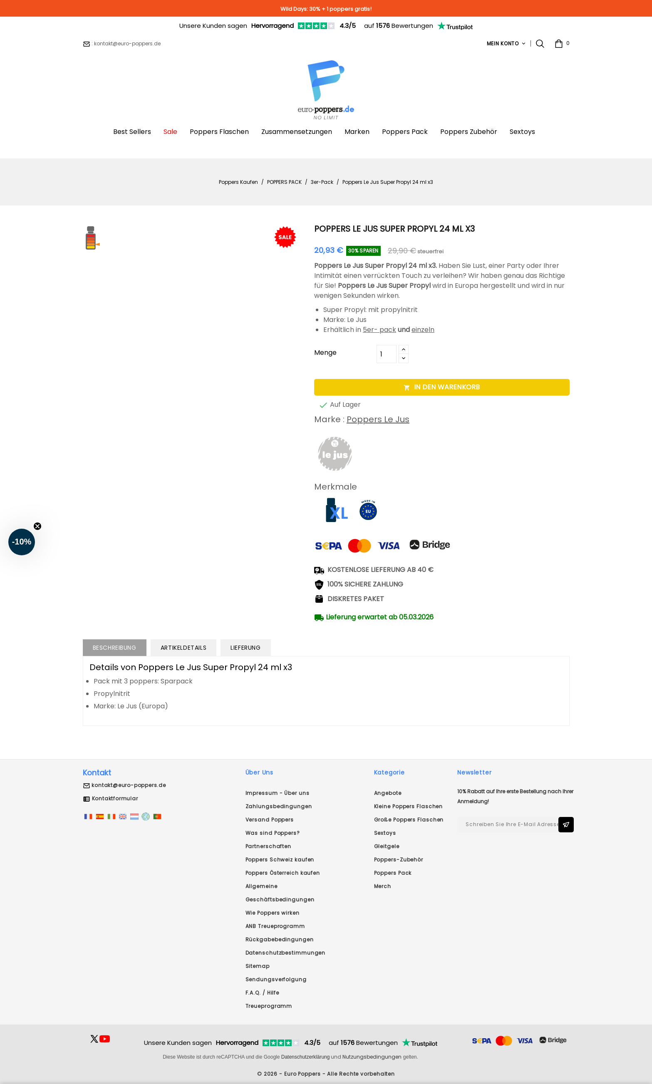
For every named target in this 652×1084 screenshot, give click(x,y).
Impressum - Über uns (277, 793)
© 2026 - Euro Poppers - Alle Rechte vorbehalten (326, 1073)
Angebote (388, 793)
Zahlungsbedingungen (278, 806)
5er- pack (379, 329)
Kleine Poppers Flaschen (408, 806)
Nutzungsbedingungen (372, 1056)
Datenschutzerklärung (305, 1057)
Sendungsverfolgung (276, 979)
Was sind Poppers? (272, 833)
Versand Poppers (269, 819)
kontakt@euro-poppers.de (129, 785)
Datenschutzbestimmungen (285, 952)
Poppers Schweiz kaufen (280, 859)
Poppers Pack (393, 872)
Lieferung (245, 647)
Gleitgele (386, 846)
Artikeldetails (183, 647)
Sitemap (257, 966)
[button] (21, 542)
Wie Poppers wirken (272, 912)
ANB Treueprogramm (275, 926)
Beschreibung (114, 647)
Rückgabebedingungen (279, 939)
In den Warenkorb (442, 387)
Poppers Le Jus (378, 419)
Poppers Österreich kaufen (282, 872)
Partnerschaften (268, 846)
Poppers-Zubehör (399, 859)
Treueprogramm (269, 1006)
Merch (383, 886)
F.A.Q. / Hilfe (262, 992)
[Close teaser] (37, 526)
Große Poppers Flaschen (409, 819)
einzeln (423, 329)
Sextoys (385, 833)
